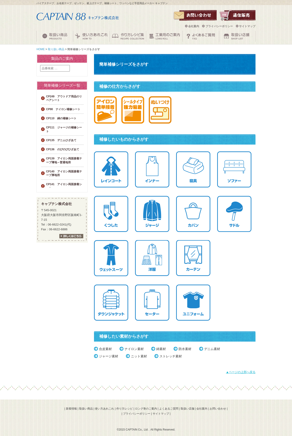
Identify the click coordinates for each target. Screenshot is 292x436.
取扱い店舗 (187, 408)
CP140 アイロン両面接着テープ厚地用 (64, 173)
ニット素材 (139, 356)
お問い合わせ (218, 408)
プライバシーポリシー (219, 26)
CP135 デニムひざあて (61, 140)
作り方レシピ (124, 408)
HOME (40, 49)
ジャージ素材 (108, 356)
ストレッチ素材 (170, 356)
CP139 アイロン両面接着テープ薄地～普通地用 (64, 160)
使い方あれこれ (104, 408)
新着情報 (71, 408)
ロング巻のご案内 (146, 408)
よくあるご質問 (168, 408)
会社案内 (193, 26)
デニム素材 (212, 349)
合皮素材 (105, 349)
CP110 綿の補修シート (61, 118)
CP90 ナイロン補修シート (63, 109)
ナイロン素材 (134, 349)
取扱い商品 (86, 408)
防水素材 (185, 349)
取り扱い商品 (56, 49)
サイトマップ (247, 26)
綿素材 (161, 349)
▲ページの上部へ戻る (241, 372)
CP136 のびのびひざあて (62, 149)
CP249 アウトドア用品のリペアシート (64, 98)
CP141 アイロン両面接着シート (64, 186)
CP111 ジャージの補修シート (64, 129)
